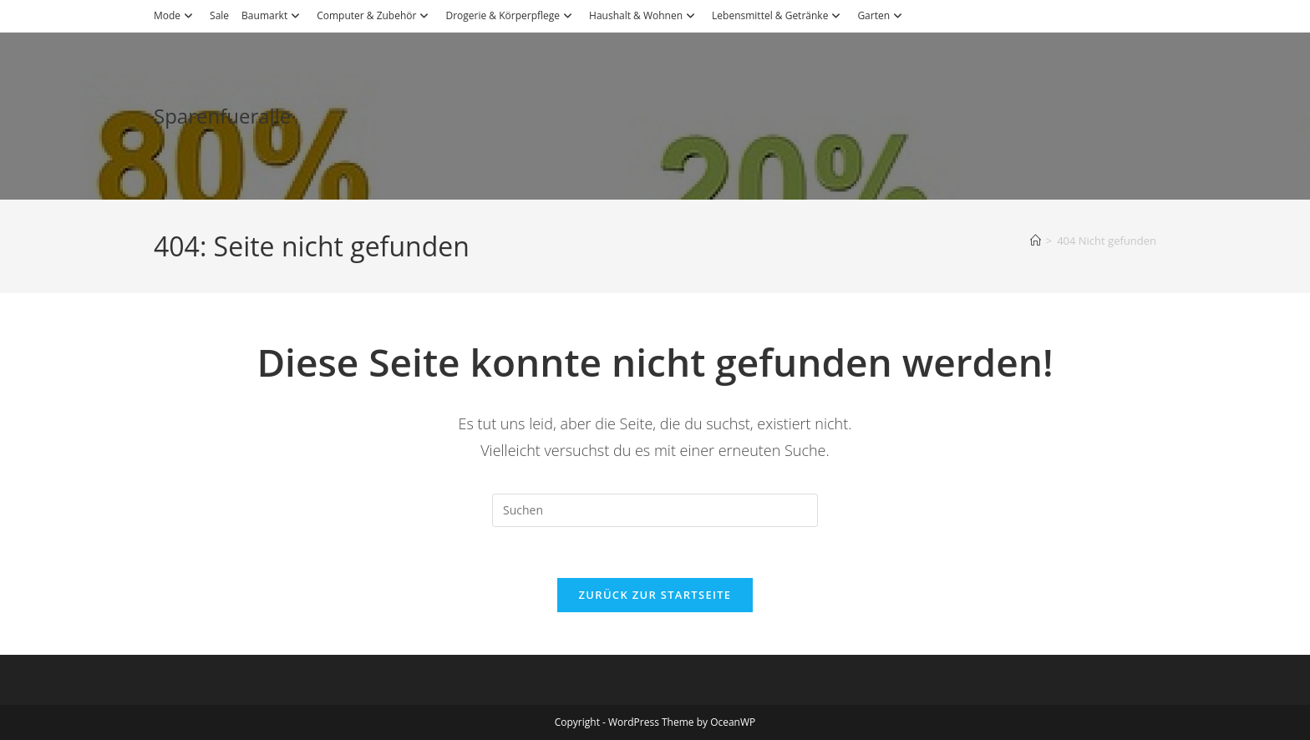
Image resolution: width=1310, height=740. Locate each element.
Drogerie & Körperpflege (510, 15)
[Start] (1035, 240)
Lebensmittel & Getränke (778, 15)
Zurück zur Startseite (655, 594)
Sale (219, 15)
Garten (881, 15)
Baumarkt (272, 15)
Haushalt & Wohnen (644, 15)
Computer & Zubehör (375, 15)
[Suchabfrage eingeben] (655, 510)
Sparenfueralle (222, 115)
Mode (175, 15)
